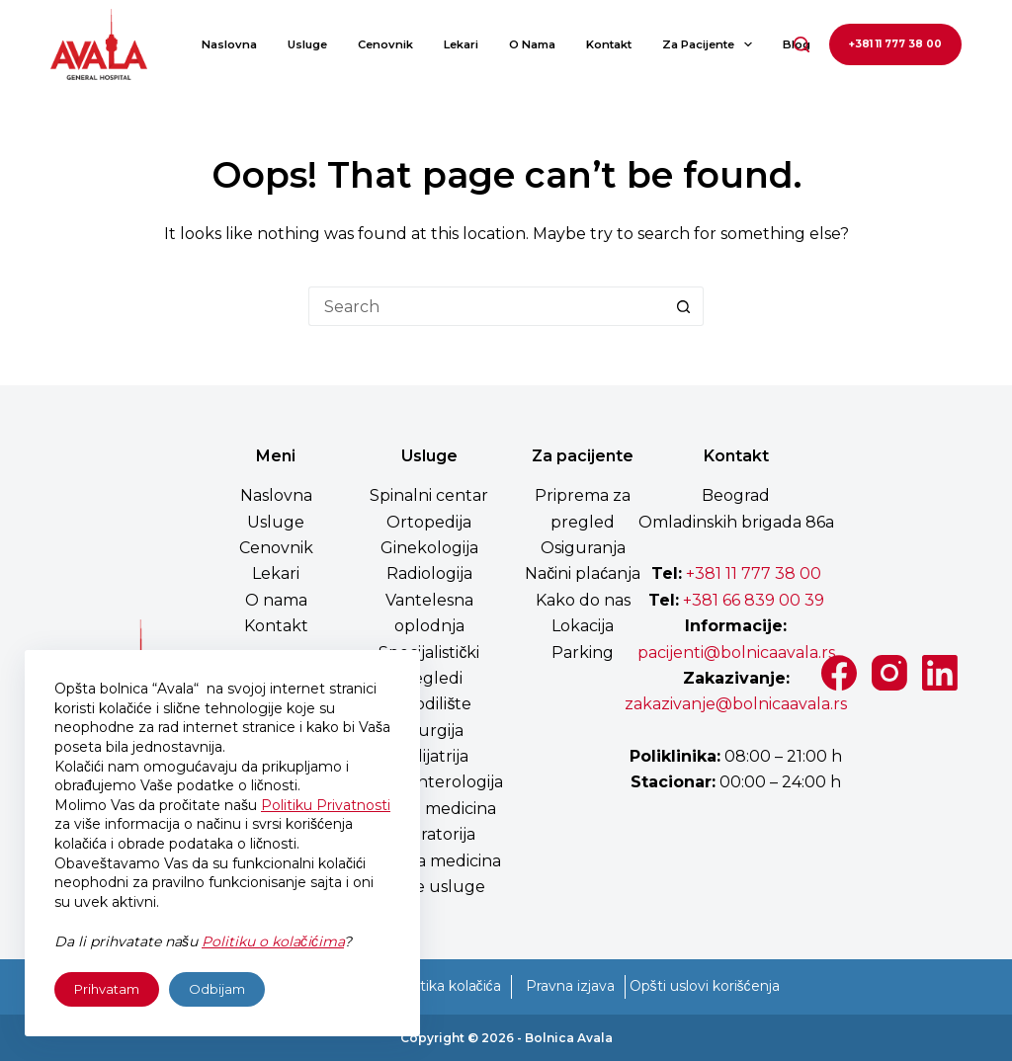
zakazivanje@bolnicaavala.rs (736, 703)
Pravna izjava (570, 986)
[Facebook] (839, 673)
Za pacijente (711, 44)
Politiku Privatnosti (325, 805)
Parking (582, 652)
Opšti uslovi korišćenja (705, 986)
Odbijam (217, 989)
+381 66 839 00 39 (751, 600)
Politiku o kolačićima (273, 941)
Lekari (461, 44)
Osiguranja (583, 547)
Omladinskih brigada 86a (736, 522)
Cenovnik (385, 44)
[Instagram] (889, 673)
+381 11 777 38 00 (895, 44)
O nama (532, 44)
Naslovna (229, 44)
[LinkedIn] (940, 673)
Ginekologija (429, 547)
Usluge (307, 44)
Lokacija (582, 625)
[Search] (801, 44)
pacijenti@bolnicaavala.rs (736, 652)
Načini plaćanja (582, 573)
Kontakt (609, 44)
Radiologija (429, 573)
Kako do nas (583, 600)
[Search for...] (486, 306)
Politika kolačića (447, 986)
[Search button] (684, 306)
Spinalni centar (429, 495)
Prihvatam (106, 989)
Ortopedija (428, 522)
